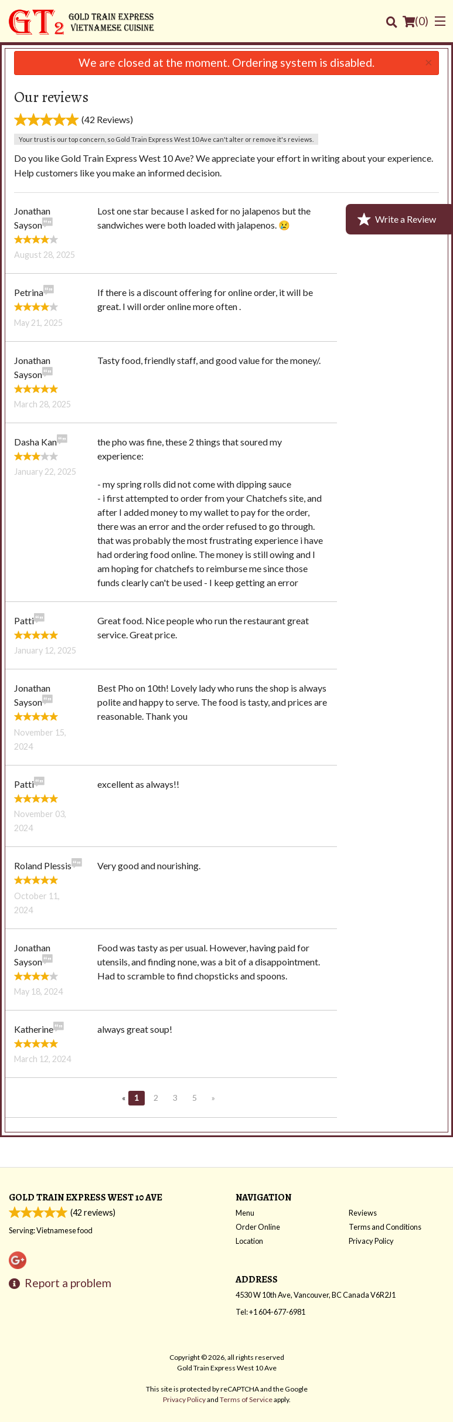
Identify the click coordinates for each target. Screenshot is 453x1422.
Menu (245, 1212)
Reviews (363, 1212)
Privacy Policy (371, 1241)
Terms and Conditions (385, 1227)
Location (249, 1241)
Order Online (258, 1227)
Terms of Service (246, 1399)
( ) (415, 21)
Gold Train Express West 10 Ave (85, 1197)
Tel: (270, 1311)
